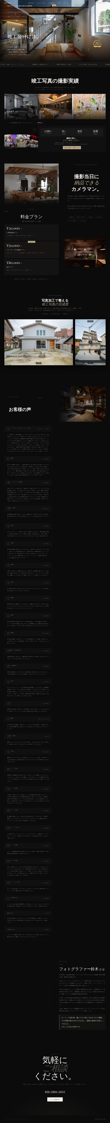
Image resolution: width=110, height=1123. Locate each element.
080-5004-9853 (55, 1091)
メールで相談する (55, 1099)
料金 (59, 3)
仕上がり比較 (41, 3)
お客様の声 (51, 3)
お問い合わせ (78, 3)
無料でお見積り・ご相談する (72, 147)
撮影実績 (31, 3)
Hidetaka (10, 3)
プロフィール (67, 3)
